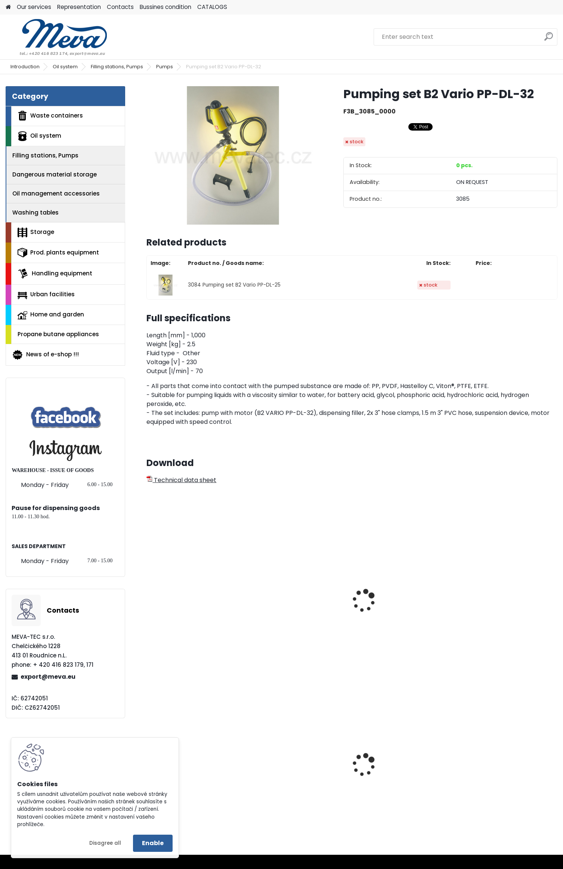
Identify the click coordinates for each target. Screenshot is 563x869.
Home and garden (51, 315)
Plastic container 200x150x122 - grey (299, 783)
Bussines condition (165, 7)
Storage (36, 232)
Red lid (473, 769)
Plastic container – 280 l (395, 781)
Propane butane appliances (58, 334)
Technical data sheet (181, 480)
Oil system (65, 66)
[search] (548, 39)
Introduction (25, 66)
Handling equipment (55, 273)
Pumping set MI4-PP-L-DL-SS (194, 612)
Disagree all (105, 843)
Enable (153, 843)
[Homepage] (8, 7)
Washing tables (35, 212)
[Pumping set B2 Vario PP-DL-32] (232, 155)
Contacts (120, 7)
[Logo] (57, 37)
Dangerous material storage (54, 174)
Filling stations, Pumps (117, 66)
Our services (34, 7)
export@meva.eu (48, 676)
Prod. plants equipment (58, 252)
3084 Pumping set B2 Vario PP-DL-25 (234, 284)
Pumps (164, 66)
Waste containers (50, 116)
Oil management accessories (56, 193)
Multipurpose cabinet (183, 784)
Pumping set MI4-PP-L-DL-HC (403, 612)
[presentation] (149, 592)
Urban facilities (46, 294)
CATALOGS (212, 7)
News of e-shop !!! (45, 354)
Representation (79, 7)
